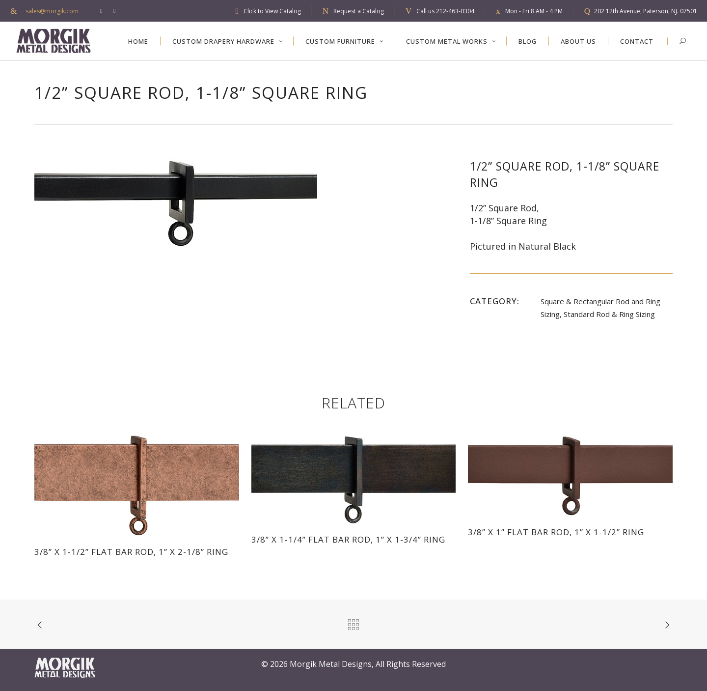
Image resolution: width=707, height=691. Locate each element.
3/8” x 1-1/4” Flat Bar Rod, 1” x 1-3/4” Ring (348, 539)
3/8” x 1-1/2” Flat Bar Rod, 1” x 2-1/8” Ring (131, 551)
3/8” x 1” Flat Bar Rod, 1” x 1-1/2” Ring (556, 532)
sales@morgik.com (52, 11)
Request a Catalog (358, 11)
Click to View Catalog (272, 11)
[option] (242, 203)
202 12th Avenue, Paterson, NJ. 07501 (645, 11)
